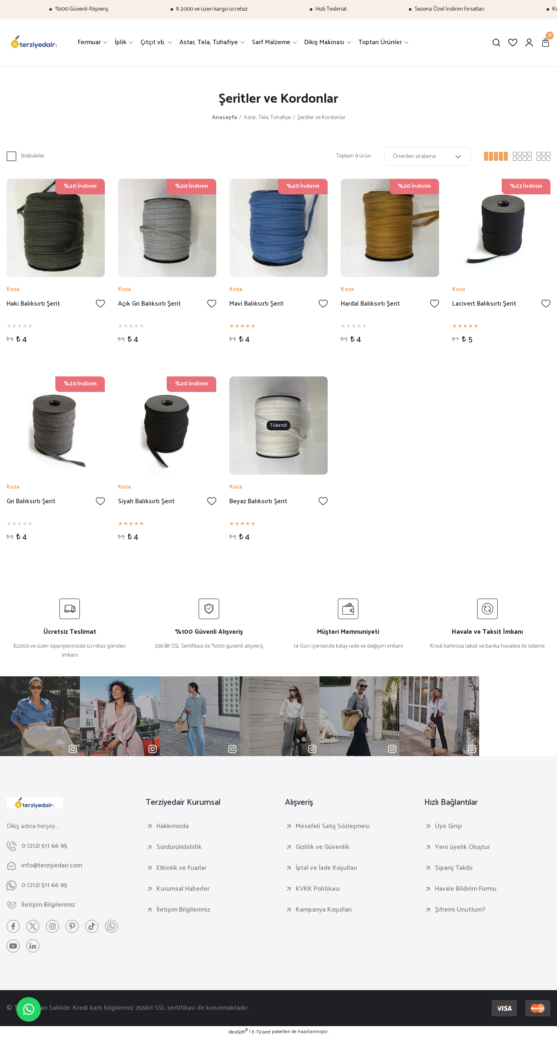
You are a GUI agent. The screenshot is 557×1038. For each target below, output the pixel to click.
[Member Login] (529, 42)
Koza (13, 289)
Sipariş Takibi (454, 868)
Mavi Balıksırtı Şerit (256, 304)
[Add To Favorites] (100, 303)
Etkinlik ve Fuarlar (181, 868)
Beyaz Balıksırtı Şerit (258, 502)
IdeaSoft (238, 1032)
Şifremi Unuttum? (460, 910)
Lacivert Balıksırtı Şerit (484, 304)
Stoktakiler (32, 156)
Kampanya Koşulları (324, 910)
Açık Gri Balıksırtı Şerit (149, 304)
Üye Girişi (448, 826)
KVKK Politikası (318, 889)
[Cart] (545, 42)
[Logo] (34, 42)
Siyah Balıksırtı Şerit (146, 502)
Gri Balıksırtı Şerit (31, 502)
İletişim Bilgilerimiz (183, 910)
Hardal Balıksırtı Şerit (370, 304)
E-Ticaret (261, 1032)
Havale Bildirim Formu (465, 889)
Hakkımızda (172, 826)
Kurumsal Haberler (182, 889)
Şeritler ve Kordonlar (321, 117)
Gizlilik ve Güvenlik (322, 847)
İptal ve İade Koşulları (326, 868)
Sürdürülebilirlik (179, 847)
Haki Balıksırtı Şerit (33, 304)
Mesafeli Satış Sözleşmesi (333, 826)
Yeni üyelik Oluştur (462, 847)
